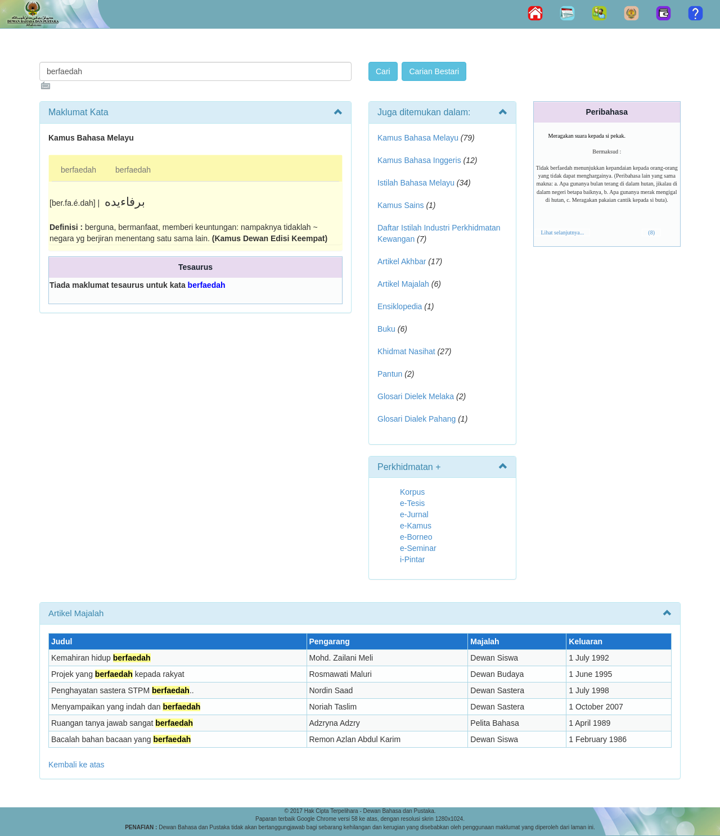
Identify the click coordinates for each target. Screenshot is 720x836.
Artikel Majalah (403, 283)
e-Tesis (412, 503)
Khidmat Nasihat (406, 351)
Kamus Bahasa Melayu (419, 137)
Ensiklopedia (399, 306)
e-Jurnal (414, 514)
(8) (651, 232)
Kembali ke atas (76, 764)
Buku (386, 328)
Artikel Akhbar (401, 261)
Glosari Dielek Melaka (415, 396)
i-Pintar (412, 559)
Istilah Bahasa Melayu (415, 182)
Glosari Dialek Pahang (416, 418)
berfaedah (78, 169)
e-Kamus (415, 525)
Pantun (389, 373)
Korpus (412, 491)
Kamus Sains (400, 205)
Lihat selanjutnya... (562, 232)
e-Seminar (418, 548)
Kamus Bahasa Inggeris (419, 160)
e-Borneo (416, 536)
